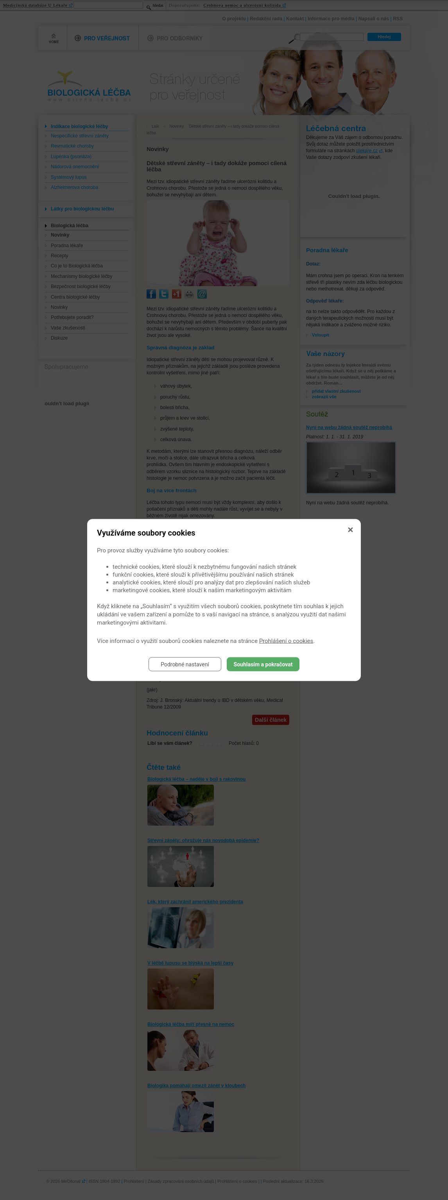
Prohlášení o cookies (286, 641)
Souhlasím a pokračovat (263, 664)
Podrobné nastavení (185, 664)
